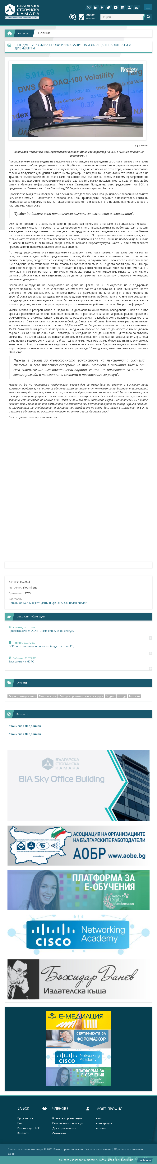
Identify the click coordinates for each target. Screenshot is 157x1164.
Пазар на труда (47, 696)
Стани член (59, 1133)
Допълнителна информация (116, 1160)
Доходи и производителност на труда (81, 696)
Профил (101, 1128)
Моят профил (109, 1108)
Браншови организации (67, 1118)
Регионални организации (68, 1123)
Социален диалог (75, 603)
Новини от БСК (18, 603)
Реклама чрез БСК (28, 1128)
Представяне (25, 1118)
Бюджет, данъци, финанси (46, 603)
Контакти (23, 1133)
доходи (122, 696)
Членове (60, 1108)
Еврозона (134, 696)
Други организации (64, 1128)
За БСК (23, 1108)
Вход (99, 1118)
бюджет (110, 696)
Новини (44, 33)
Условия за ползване (98, 1149)
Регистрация (104, 1123)
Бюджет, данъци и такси (22, 696)
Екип (20, 1123)
